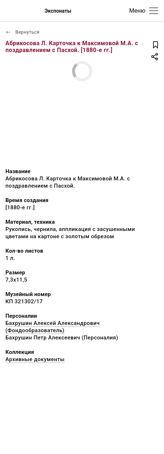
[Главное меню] (154, 11)
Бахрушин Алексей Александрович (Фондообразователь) (52, 327)
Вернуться (22, 32)
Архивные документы (35, 359)
